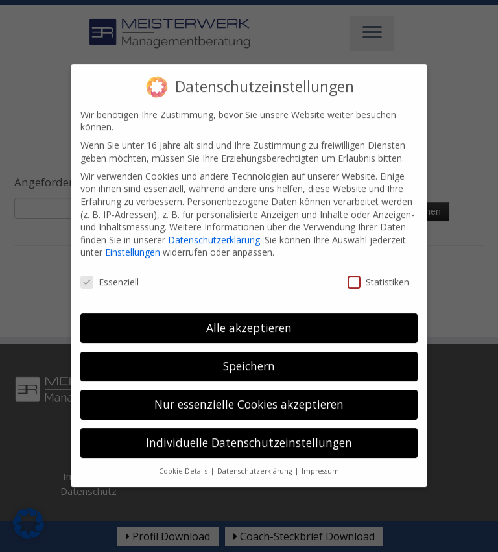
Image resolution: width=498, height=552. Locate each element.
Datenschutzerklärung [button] (255, 459)
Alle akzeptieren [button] (249, 316)
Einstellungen (132, 240)
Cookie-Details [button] (184, 459)
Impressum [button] (320, 459)
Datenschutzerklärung (214, 228)
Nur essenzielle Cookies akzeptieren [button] (249, 392)
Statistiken (378, 270)
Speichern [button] (249, 354)
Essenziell (109, 270)
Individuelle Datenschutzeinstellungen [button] (249, 430)
